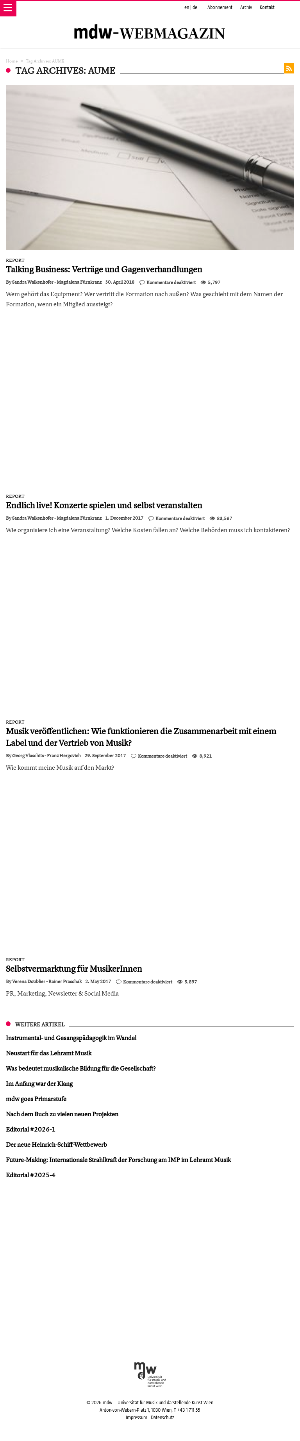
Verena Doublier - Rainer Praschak (47, 981)
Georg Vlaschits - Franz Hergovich (46, 756)
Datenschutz (162, 1417)
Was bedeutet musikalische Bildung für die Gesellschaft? (81, 1068)
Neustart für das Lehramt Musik (48, 1053)
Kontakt (267, 7)
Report (15, 260)
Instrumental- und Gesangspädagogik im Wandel (71, 1037)
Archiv (246, 7)
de (195, 7)
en (186, 7)
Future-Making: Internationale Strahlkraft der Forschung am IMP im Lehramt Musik (118, 1159)
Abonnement (219, 7)
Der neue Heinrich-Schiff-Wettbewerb (56, 1144)
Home (12, 61)
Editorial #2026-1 (30, 1129)
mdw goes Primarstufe (36, 1098)
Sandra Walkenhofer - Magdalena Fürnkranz (57, 282)
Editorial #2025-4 (30, 1175)
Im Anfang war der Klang (39, 1083)
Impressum (136, 1417)
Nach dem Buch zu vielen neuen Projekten (62, 1114)
